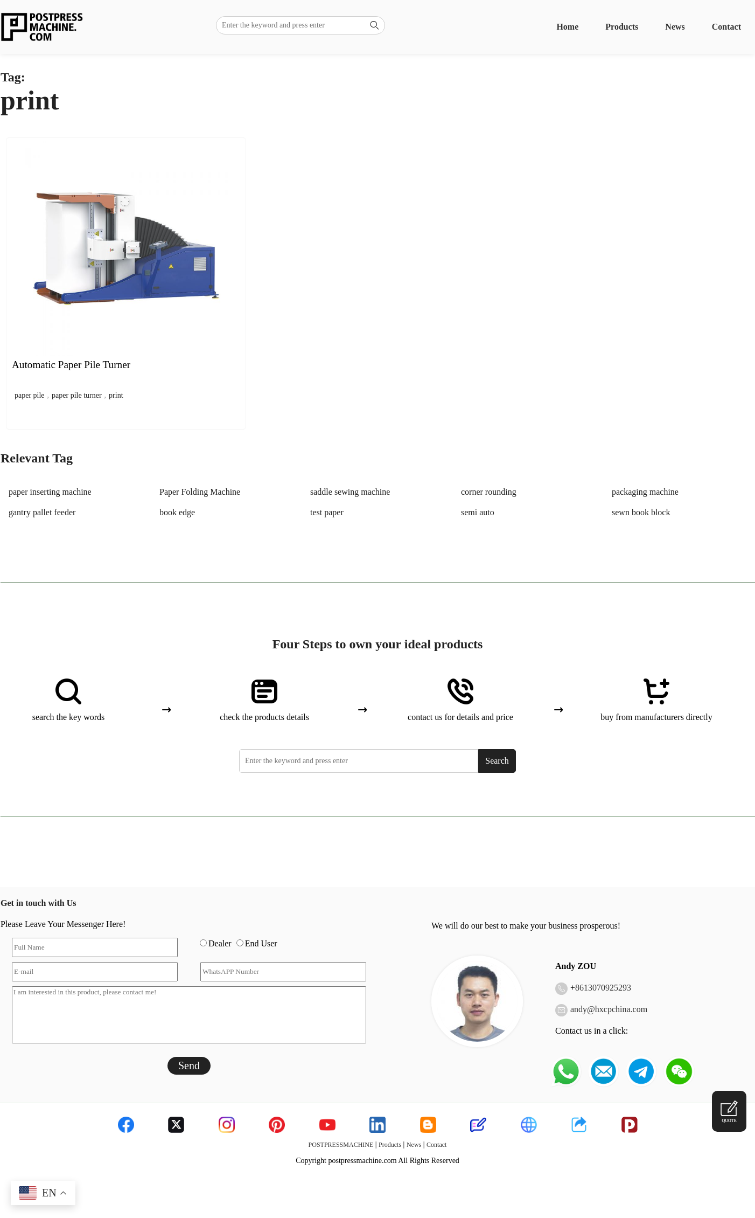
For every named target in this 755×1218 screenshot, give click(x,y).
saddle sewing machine (350, 491)
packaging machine (645, 491)
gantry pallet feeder (42, 512)
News (674, 26)
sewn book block (641, 512)
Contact (726, 26)
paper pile (30, 395)
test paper (327, 512)
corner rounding (488, 491)
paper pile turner (77, 395)
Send (189, 1065)
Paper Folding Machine (199, 491)
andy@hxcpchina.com (608, 1009)
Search (497, 760)
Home (567, 26)
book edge (177, 512)
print (116, 395)
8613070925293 (603, 987)
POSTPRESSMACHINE (341, 1144)
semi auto (477, 512)
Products (621, 26)
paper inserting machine (50, 491)
